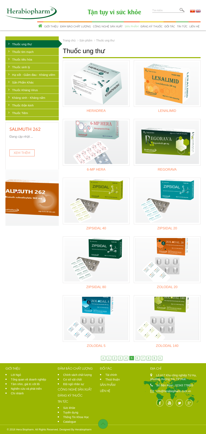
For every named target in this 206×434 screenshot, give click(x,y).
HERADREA (96, 111)
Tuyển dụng (70, 412)
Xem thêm (22, 153)
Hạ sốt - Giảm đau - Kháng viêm (33, 74)
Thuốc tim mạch (23, 52)
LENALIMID (167, 111)
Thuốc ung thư (22, 44)
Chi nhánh (17, 393)
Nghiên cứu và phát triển (26, 388)
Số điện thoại (165, 385)
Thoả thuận (112, 379)
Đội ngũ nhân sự (73, 384)
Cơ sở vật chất (72, 379)
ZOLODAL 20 (167, 287)
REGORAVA (167, 169)
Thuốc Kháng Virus (25, 90)
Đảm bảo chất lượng (75, 26)
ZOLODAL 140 (167, 346)
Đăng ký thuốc (152, 26)
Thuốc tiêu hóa (22, 59)
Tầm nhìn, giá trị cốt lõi (25, 384)
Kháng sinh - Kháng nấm (28, 97)
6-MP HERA (96, 169)
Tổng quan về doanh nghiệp (28, 379)
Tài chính (111, 374)
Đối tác (170, 26)
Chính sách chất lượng (77, 374)
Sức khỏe (69, 407)
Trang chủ (69, 40)
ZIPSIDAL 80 (96, 287)
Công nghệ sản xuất (108, 26)
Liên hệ (195, 26)
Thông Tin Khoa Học (76, 417)
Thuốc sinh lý (21, 67)
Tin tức (182, 26)
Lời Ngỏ (16, 374)
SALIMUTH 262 (25, 129)
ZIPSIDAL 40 (96, 228)
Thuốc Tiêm (20, 113)
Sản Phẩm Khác (23, 82)
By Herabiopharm (81, 429)
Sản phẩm (132, 26)
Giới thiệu (51, 26)
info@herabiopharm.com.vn (173, 391)
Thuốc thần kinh (23, 105)
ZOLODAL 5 (96, 346)
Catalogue (69, 421)
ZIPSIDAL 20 (167, 228)
